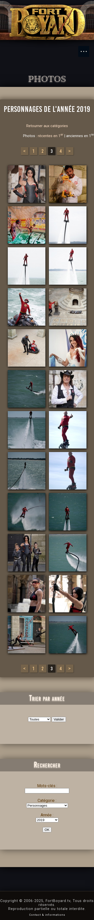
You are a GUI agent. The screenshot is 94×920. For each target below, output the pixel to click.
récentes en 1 (50, 136)
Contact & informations (47, 915)
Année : (47, 815)
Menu (86, 49)
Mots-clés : (47, 785)
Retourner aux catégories (47, 126)
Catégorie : (47, 800)
